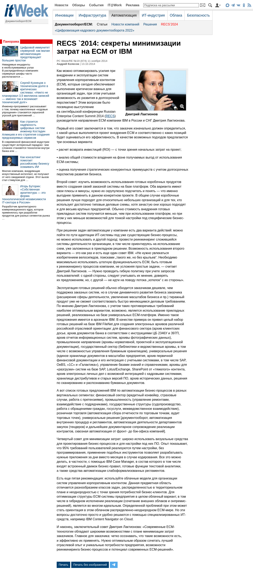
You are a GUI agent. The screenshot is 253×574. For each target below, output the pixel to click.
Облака (176, 15)
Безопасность (198, 15)
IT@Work (115, 5)
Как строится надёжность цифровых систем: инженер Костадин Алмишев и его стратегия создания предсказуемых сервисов (26, 129)
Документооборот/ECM (18, 21)
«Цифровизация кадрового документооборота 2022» (94, 30)
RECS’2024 (169, 24)
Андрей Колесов (68, 63)
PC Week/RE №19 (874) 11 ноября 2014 (82, 60)
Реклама (132, 5)
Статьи (102, 24)
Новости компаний (125, 24)
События (96, 5)
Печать (63, 564)
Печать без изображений (90, 564)
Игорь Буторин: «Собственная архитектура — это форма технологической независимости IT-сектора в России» (24, 194)
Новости (61, 5)
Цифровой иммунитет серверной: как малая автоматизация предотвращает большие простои (26, 54)
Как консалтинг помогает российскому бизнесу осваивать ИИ (34, 162)
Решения (150, 24)
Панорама (11, 41)
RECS (110, 116)
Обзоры (78, 5)
